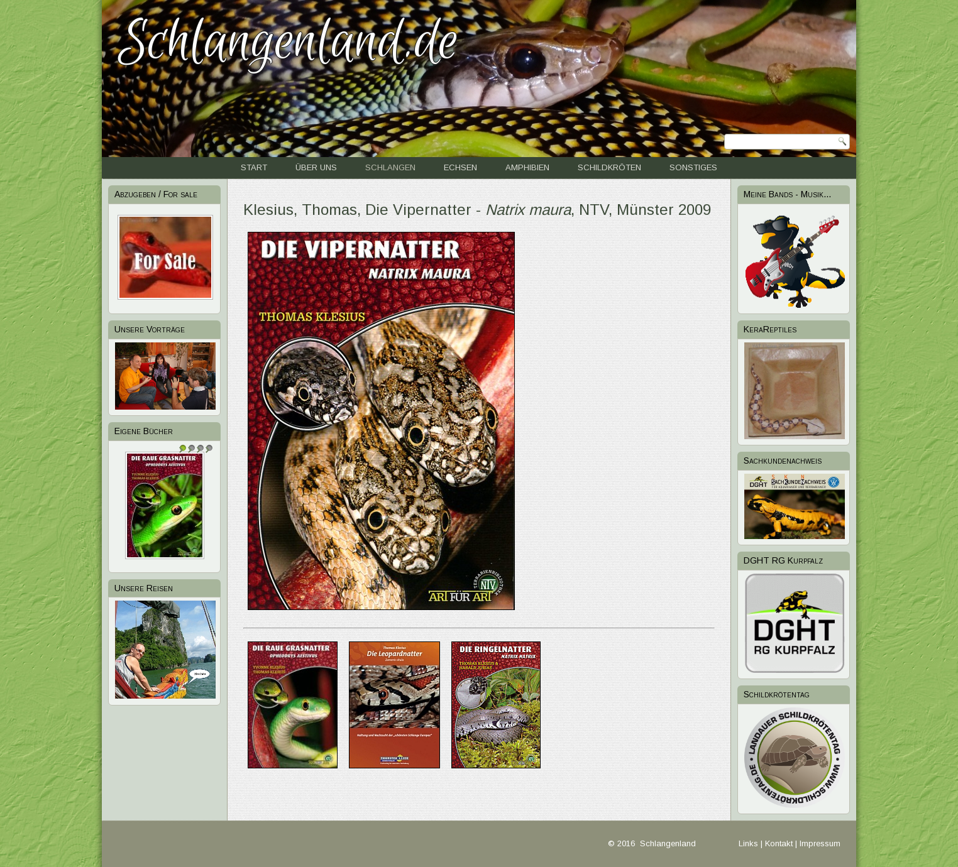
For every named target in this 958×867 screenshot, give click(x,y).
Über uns (316, 167)
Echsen (460, 167)
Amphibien (527, 167)
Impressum (820, 843)
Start (254, 167)
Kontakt (779, 843)
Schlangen (390, 167)
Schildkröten (609, 167)
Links (748, 843)
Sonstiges (693, 167)
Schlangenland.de (288, 42)
